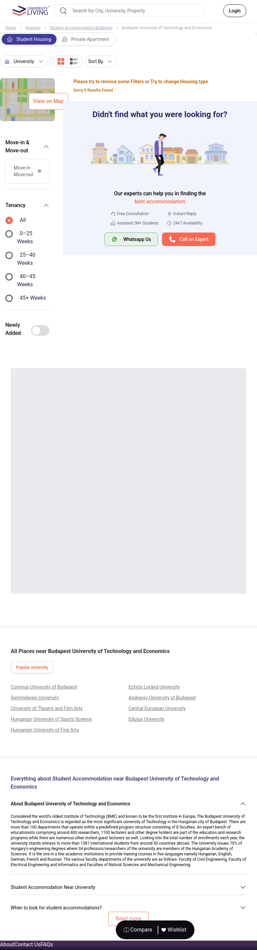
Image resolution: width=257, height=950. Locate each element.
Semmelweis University (35, 697)
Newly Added (13, 329)
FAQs (46, 944)
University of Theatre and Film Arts (47, 708)
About (7, 944)
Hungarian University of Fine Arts (45, 730)
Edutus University (146, 719)
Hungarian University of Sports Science (51, 719)
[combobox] (129, 11)
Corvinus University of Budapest (44, 687)
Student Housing (29, 39)
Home (10, 28)
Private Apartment (85, 39)
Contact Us (27, 944)
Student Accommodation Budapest (81, 28)
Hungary (32, 28)
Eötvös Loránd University (154, 687)
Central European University (157, 708)
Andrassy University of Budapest (162, 697)
